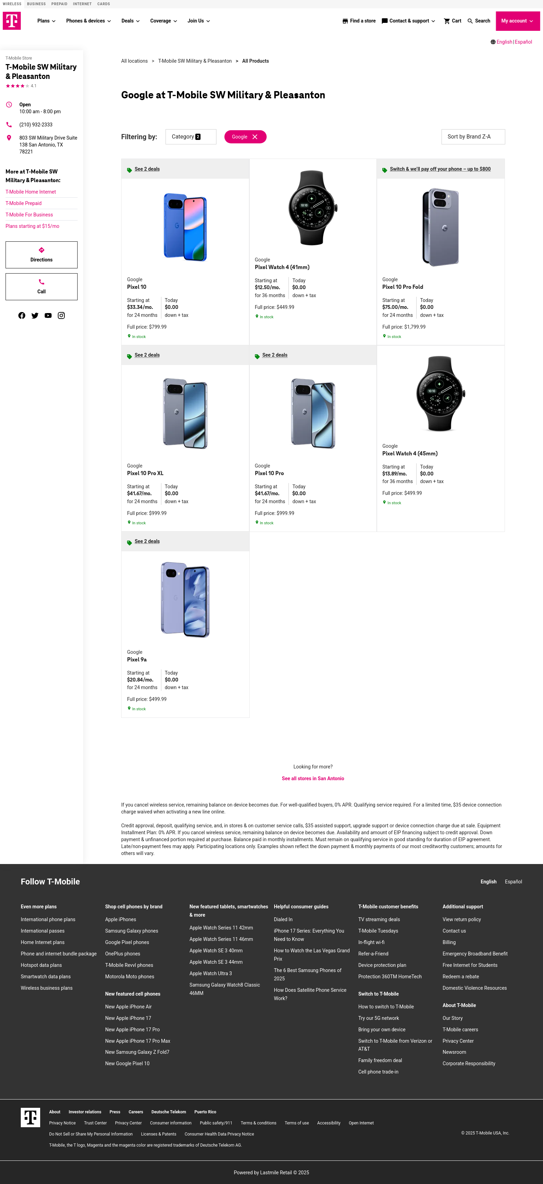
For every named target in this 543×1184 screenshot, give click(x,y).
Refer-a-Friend (373, 953)
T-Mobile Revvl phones (129, 965)
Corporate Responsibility (469, 1063)
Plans (43, 20)
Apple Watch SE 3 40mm (215, 950)
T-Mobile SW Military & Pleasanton (195, 60)
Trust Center (95, 1122)
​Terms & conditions (258, 1122)
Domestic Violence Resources (475, 987)
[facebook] (22, 315)
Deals (128, 20)
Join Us (196, 20)
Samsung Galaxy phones (131, 930)
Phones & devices (85, 20)
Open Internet (361, 1122)
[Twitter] (123, 882)
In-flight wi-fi (371, 942)
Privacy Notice (62, 1122)
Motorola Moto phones (129, 976)
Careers (135, 1111)
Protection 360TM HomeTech (390, 976)
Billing (449, 942)
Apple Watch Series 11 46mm (221, 939)
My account (518, 21)
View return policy (462, 919)
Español (523, 41)
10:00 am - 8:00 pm (40, 107)
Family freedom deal (380, 1060)
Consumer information (171, 1122)
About (54, 1111)
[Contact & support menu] (433, 21)
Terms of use (297, 1122)
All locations (134, 60)
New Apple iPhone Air (128, 1006)
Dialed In (283, 919)
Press (115, 1111)
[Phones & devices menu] (109, 21)
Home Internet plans (42, 942)
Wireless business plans (47, 987)
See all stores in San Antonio (313, 778)
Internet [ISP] (82, 4)
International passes (42, 930)
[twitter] (35, 315)
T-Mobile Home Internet (31, 191)
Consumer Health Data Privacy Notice (219, 1133)
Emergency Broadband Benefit (475, 953)
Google (239, 136)
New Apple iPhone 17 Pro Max (137, 1040)
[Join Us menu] (208, 21)
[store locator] (359, 21)
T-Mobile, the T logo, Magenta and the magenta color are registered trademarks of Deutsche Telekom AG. (145, 1144)
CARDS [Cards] (103, 4)
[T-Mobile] (30, 1117)
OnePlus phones (122, 953)
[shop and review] (452, 21)
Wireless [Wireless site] (12, 4)
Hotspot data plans (41, 965)
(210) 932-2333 (29, 124)
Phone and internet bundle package (59, 953)
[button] (478, 21)
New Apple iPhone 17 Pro (132, 1029)
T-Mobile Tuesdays (378, 930)
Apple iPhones (120, 919)
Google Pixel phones (127, 942)
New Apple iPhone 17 (128, 1018)
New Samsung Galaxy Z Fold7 (137, 1052)
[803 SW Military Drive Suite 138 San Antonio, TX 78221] (42, 144)
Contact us (454, 930)
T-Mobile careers (460, 1029)
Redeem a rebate (461, 976)
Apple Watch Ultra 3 (210, 973)
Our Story (453, 1018)
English (504, 41)
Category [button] (183, 136)
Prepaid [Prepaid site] (60, 4)
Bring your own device (382, 1029)
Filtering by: (139, 136)
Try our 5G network (378, 1018)
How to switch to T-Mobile (386, 1006)
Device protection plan (382, 965)
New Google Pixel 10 (127, 1063)
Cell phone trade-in (378, 1071)
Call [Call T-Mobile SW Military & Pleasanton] (41, 286)
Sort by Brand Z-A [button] (473, 136)
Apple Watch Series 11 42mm (221, 927)
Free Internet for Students (470, 965)
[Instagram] (92, 882)
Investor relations (85, 1111)
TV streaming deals (379, 919)
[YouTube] (138, 882)
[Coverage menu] (175, 21)
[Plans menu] (54, 21)
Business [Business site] (36, 4)
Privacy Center (458, 1040)
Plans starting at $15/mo (32, 226)
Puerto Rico (205, 1111)
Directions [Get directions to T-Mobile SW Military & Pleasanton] (41, 254)
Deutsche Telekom (168, 1111)
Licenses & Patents (158, 1133)
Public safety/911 (216, 1122)
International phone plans (48, 919)
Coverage (160, 20)
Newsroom (454, 1052)
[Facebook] (108, 882)
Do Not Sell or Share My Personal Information (91, 1133)
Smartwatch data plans (46, 976)
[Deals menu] (138, 21)
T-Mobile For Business (29, 214)
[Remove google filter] (246, 136)
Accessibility (328, 1122)
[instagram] (61, 315)
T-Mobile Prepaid (24, 203)
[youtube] (48, 315)
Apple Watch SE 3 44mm (215, 961)
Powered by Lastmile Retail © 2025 (271, 1172)
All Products (255, 60)
